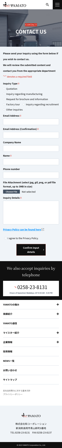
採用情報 (7, 351)
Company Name (12, 142)
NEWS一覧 (8, 360)
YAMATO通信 (10, 323)
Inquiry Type (10, 83)
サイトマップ (10, 379)
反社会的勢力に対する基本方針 (16, 390)
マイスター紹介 (11, 332)
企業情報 (7, 342)
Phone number (11, 169)
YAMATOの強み (11, 304)
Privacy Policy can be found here (22, 229)
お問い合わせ (10, 370)
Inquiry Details (11, 197)
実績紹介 (7, 313)
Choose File (11, 191)
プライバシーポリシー (13, 394)
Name (6, 155)
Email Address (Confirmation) (20, 129)
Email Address (11, 115)
